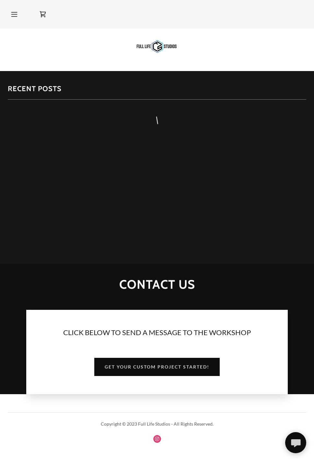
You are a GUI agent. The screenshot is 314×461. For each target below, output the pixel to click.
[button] (14, 14)
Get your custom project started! (157, 367)
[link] (42, 14)
